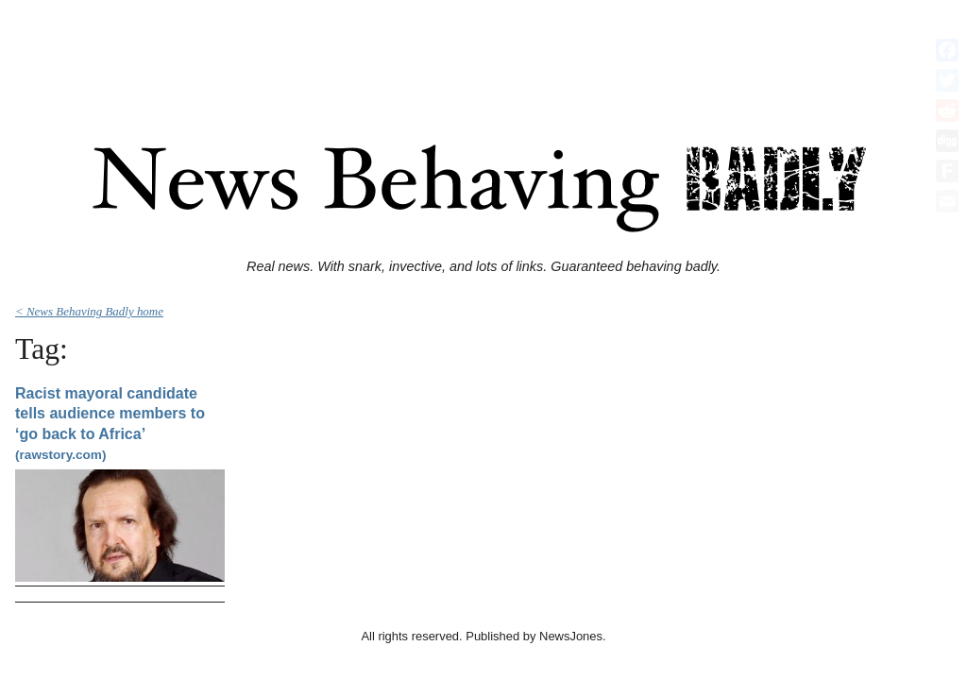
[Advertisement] (483, 50)
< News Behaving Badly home (89, 311)
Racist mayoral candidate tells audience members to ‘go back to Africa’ (110, 424)
